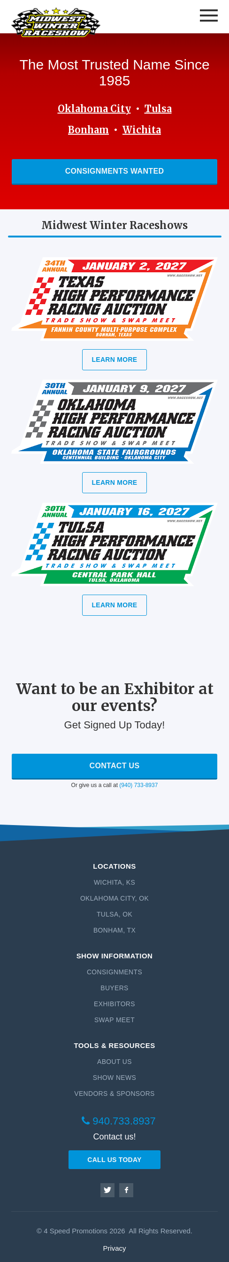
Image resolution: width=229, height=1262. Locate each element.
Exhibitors (114, 1004)
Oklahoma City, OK (114, 898)
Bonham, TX (114, 930)
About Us (114, 1061)
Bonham (88, 130)
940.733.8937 (119, 1121)
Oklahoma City (94, 109)
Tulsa (158, 109)
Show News (114, 1077)
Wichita (141, 130)
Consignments (114, 972)
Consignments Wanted (114, 171)
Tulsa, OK (114, 914)
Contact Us (115, 766)
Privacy (114, 1248)
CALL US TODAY (114, 1159)
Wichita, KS (114, 882)
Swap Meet (114, 1020)
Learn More (114, 359)
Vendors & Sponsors (114, 1093)
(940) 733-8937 (138, 785)
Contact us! (114, 1136)
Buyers (114, 988)
